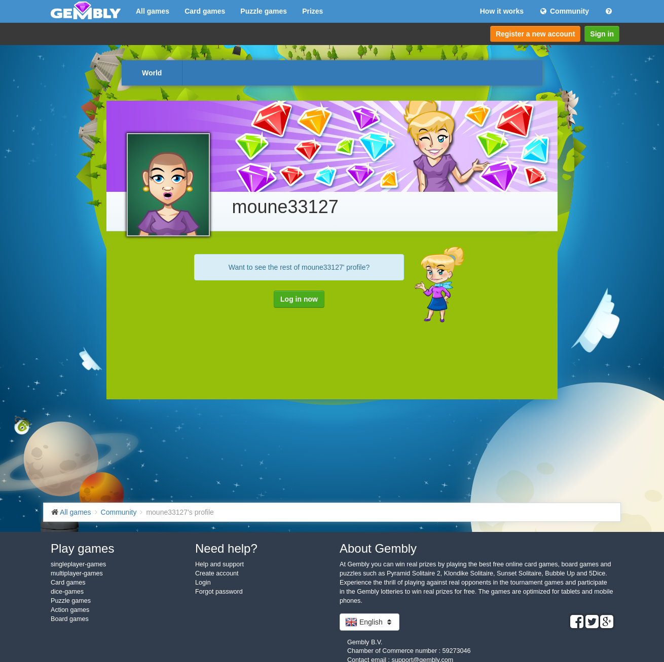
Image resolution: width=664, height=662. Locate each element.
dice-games (67, 591)
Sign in (602, 34)
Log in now (299, 299)
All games (152, 11)
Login (203, 582)
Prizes (312, 11)
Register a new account (535, 34)
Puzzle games (263, 11)
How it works (502, 11)
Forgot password (219, 591)
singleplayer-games (78, 564)
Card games (205, 11)
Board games (70, 619)
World (152, 73)
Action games (70, 609)
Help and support (219, 564)
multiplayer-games (77, 573)
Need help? (226, 548)
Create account (216, 573)
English (369, 622)
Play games (82, 548)
